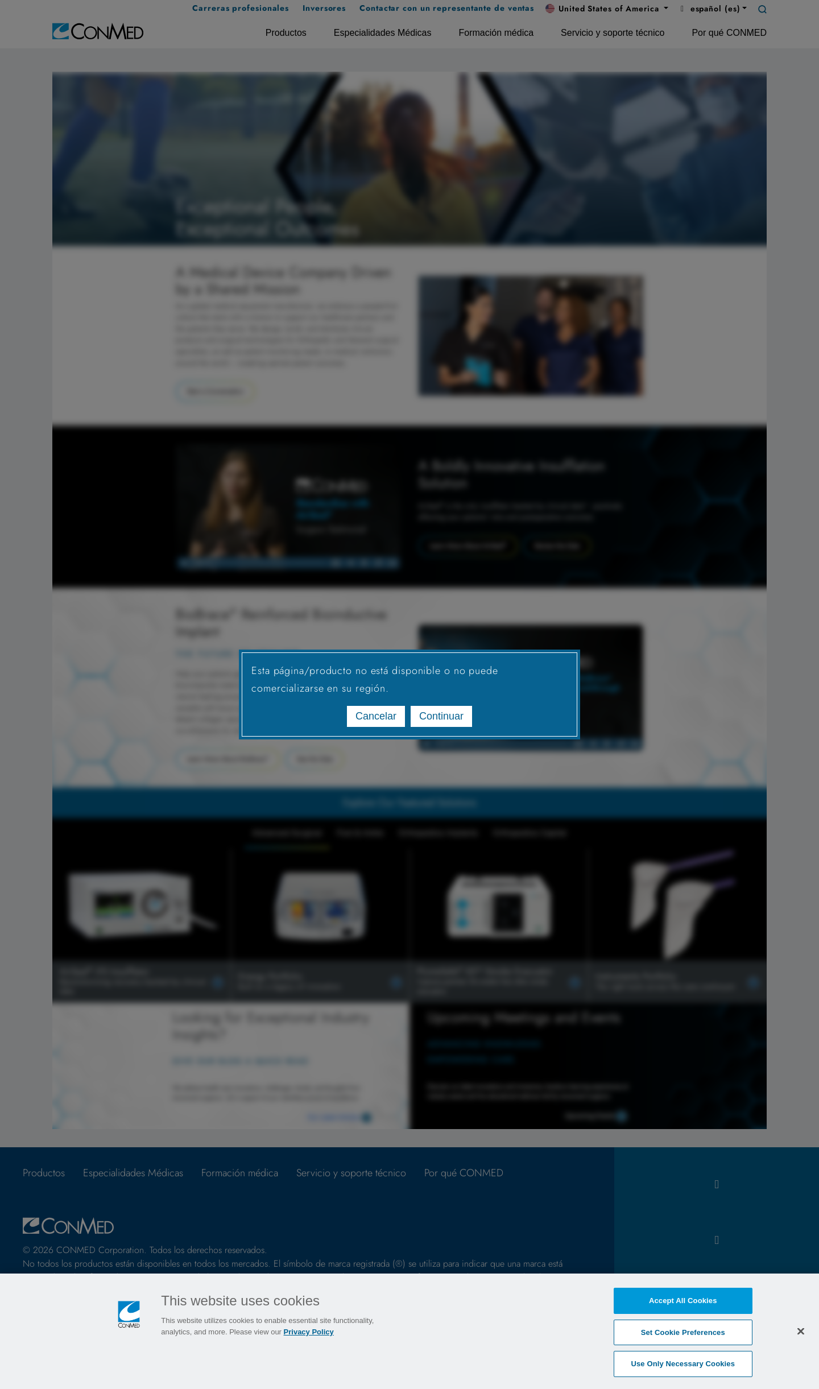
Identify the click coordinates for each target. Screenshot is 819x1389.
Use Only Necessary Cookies (683, 1365)
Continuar (441, 716)
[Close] (800, 1332)
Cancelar (375, 716)
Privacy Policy (309, 1333)
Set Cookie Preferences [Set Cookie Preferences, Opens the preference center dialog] (683, 1333)
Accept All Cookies (683, 1301)
